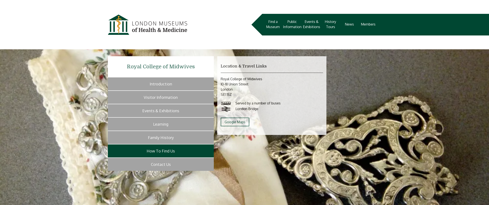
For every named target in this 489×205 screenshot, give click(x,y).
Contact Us (161, 164)
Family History (161, 137)
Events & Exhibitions (311, 24)
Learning (160, 124)
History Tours (330, 24)
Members (368, 24)
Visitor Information (161, 97)
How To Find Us (161, 151)
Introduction (161, 84)
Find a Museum (273, 24)
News (349, 24)
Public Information (292, 24)
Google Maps (235, 122)
